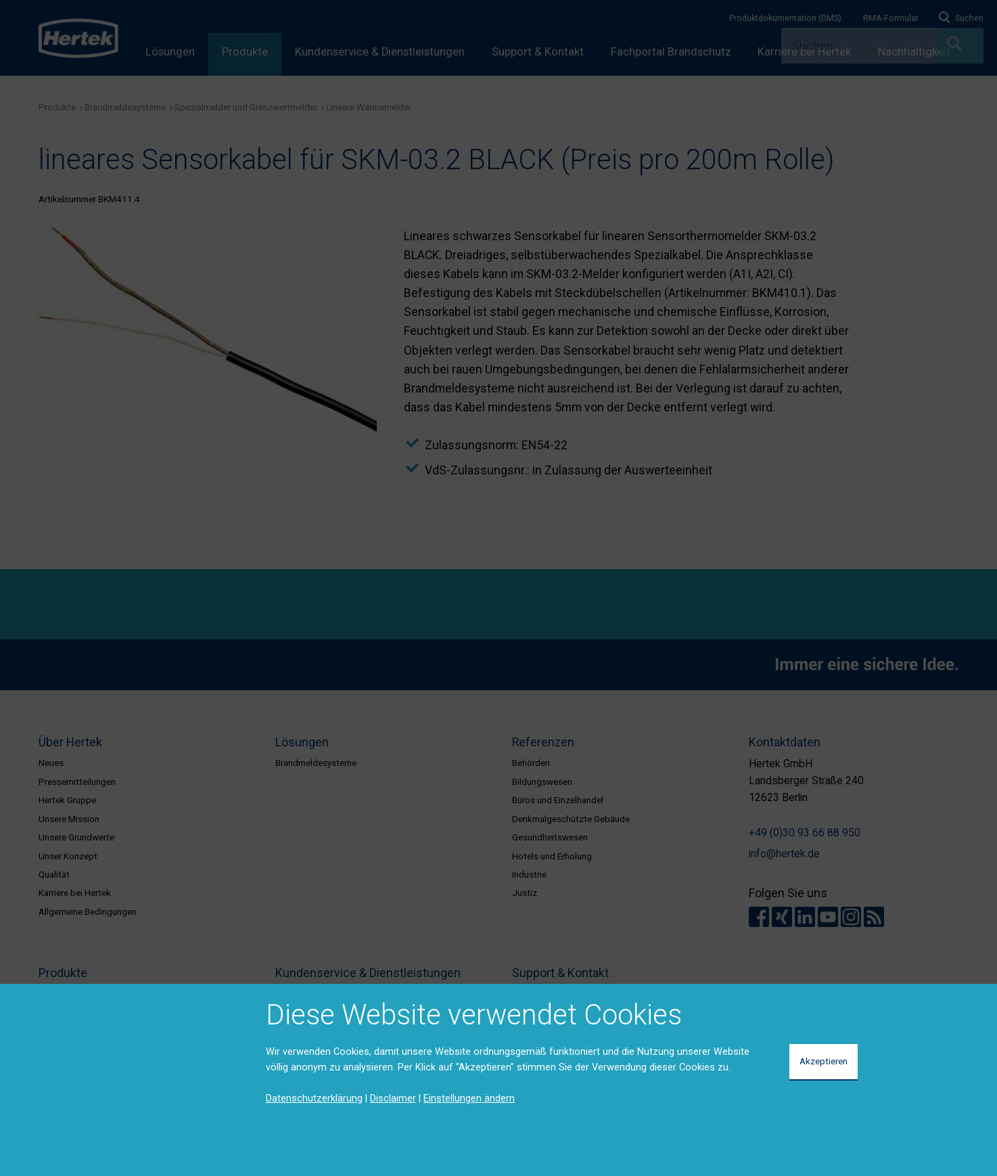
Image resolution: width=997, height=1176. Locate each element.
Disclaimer (393, 1098)
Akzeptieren (823, 1061)
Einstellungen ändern (469, 1098)
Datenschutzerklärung (314, 1098)
